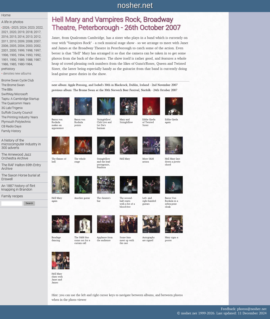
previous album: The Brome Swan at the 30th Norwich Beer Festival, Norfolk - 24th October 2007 (114, 90)
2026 (5, 27)
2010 (12, 41)
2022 (39, 27)
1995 (12, 55)
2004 (21, 46)
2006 (4, 46)
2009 (21, 41)
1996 (4, 55)
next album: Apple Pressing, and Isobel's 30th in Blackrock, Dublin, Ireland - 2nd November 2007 (115, 85)
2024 (23, 27)
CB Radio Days (11, 126)
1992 (37, 55)
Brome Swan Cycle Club (17, 80)
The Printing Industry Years (19, 117)
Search (29, 203)
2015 (12, 36)
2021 (4, 32)
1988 (29, 59)
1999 (21, 50)
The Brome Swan (13, 85)
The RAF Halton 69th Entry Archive (21, 167)
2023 (31, 27)
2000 (12, 50)
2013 (29, 36)
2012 (37, 36)
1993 (29, 55)
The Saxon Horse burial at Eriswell (20, 177)
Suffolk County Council (16, 112)
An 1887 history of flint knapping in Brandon (18, 188)
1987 (37, 59)
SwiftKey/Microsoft (14, 94)
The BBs (7, 89)
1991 (4, 59)
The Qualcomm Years (15, 103)
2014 (21, 36)
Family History (11, 131)
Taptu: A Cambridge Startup (20, 99)
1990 (12, 59)
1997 (37, 50)
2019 (21, 32)
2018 (29, 32)
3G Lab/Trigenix (12, 108)
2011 (4, 41)
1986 (4, 64)
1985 (12, 64)
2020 (12, 32)
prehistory (8, 69)
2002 (37, 46)
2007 (37, 41)
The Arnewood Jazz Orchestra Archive (16, 156)
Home (6, 15)
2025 (15, 27)
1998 (29, 50)
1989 (21, 59)
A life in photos (12, 22)
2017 (37, 32)
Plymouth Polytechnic (16, 121)
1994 (21, 55)
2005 (12, 46)
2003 (29, 46)
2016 (4, 36)
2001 (4, 50)
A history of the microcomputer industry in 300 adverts (21, 144)
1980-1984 (25, 64)
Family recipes (12, 196)
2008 (29, 41)
